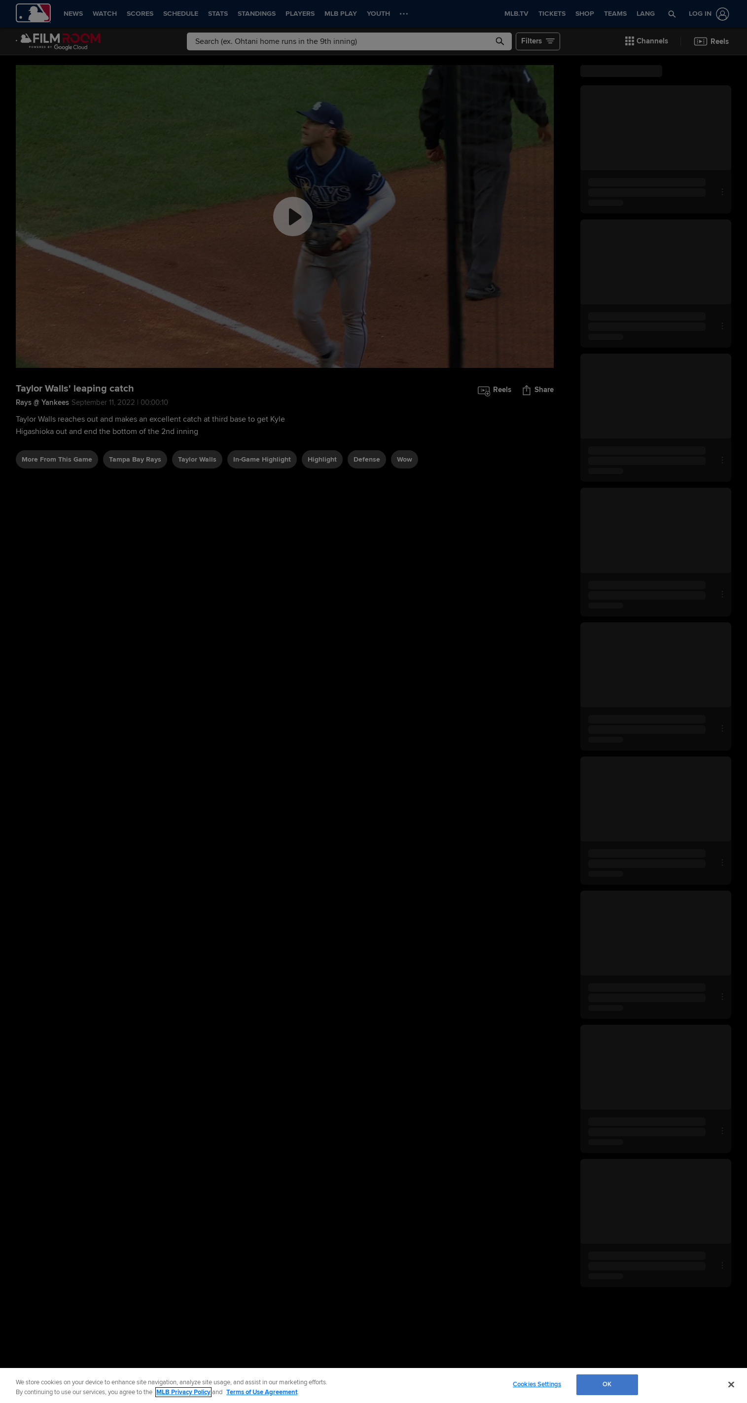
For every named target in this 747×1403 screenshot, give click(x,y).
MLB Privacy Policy (183, 1392)
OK (607, 1384)
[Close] (731, 1384)
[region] (373, 1385)
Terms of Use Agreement (261, 1392)
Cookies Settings (537, 1384)
